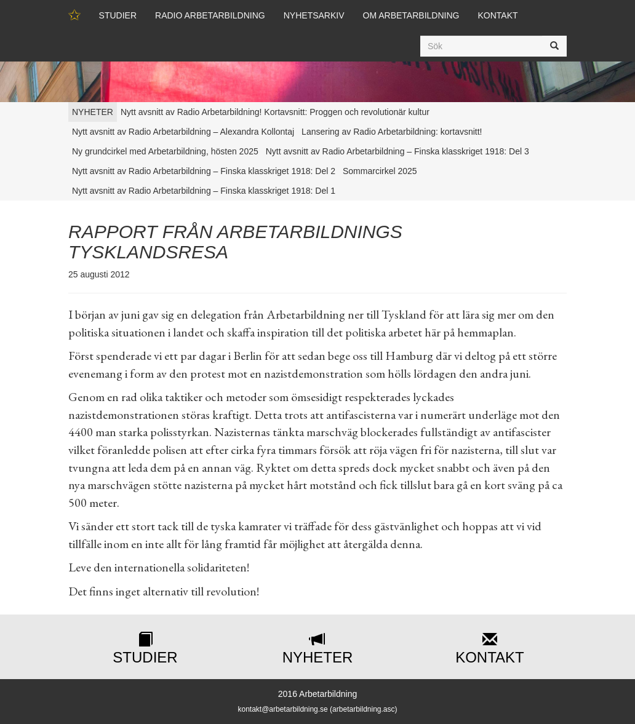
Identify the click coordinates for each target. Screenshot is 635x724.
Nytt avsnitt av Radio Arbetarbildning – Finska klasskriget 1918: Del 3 (397, 151)
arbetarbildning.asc (363, 709)
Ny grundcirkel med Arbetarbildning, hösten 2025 (165, 151)
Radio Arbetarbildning (210, 15)
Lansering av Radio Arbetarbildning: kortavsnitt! (392, 132)
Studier (118, 15)
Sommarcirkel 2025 (380, 171)
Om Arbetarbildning (411, 15)
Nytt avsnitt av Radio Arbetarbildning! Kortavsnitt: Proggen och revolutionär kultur (275, 112)
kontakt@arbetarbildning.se (282, 709)
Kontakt (497, 15)
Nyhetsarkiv (314, 15)
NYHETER (92, 112)
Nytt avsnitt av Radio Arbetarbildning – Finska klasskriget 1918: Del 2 (203, 171)
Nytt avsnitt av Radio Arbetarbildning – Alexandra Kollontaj (183, 132)
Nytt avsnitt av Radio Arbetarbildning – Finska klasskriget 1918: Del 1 (203, 191)
